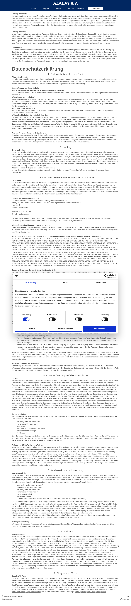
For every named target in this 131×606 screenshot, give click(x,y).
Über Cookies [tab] (100, 283)
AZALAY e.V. (65, 3)
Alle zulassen (99, 329)
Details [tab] (65, 283)
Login (127, 596)
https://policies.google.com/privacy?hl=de (90, 592)
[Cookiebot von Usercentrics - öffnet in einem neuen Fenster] (106, 276)
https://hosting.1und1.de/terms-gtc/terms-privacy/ (61, 517)
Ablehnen (31, 329)
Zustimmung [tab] (30, 283)
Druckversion (8, 596)
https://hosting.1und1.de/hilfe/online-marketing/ (29, 515)
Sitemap (19, 596)
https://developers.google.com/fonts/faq (26, 592)
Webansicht (124, 599)
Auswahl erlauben (65, 329)
